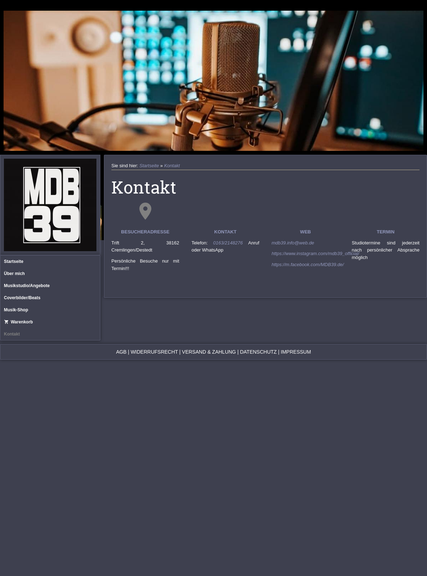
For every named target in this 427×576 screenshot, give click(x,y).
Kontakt (12, 334)
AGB (121, 352)
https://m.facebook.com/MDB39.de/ (308, 264)
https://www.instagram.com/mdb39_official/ (315, 253)
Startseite (13, 261)
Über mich (14, 273)
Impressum (296, 352)
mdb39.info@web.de (293, 242)
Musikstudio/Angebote (27, 285)
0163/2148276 (230, 242)
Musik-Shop (16, 309)
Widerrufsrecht (154, 352)
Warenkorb (18, 321)
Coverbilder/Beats (22, 297)
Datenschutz (258, 352)
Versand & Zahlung (209, 352)
